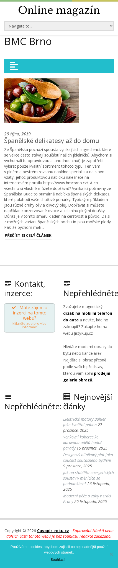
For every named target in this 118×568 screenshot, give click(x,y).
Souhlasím (58, 559)
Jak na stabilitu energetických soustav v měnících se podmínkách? (88, 478)
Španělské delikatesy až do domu (51, 140)
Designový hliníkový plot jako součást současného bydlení (88, 457)
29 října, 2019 (17, 134)
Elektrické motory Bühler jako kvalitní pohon (84, 421)
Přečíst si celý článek (28, 235)
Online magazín (59, 10)
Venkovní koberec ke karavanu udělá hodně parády (82, 442)
